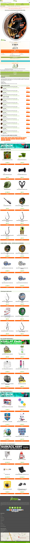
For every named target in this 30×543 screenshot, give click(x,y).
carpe (13, 137)
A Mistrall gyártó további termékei (6, 291)
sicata (6, 137)
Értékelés (3, 77)
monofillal (24, 137)
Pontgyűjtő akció (2, 520)
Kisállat (22, 3)
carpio (16, 137)
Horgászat (7, 3)
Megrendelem (27, 542)
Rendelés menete (2, 517)
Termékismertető (5, 76)
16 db (17, 47)
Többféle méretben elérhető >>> (15, 58)
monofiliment (20, 137)
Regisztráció (2, 523)
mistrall (3, 137)
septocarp (9, 137)
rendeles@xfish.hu (3, 530)
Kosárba (28, 100)
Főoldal (1, 514)
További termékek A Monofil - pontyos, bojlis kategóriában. (12, 243)
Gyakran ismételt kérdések (3, 526)
